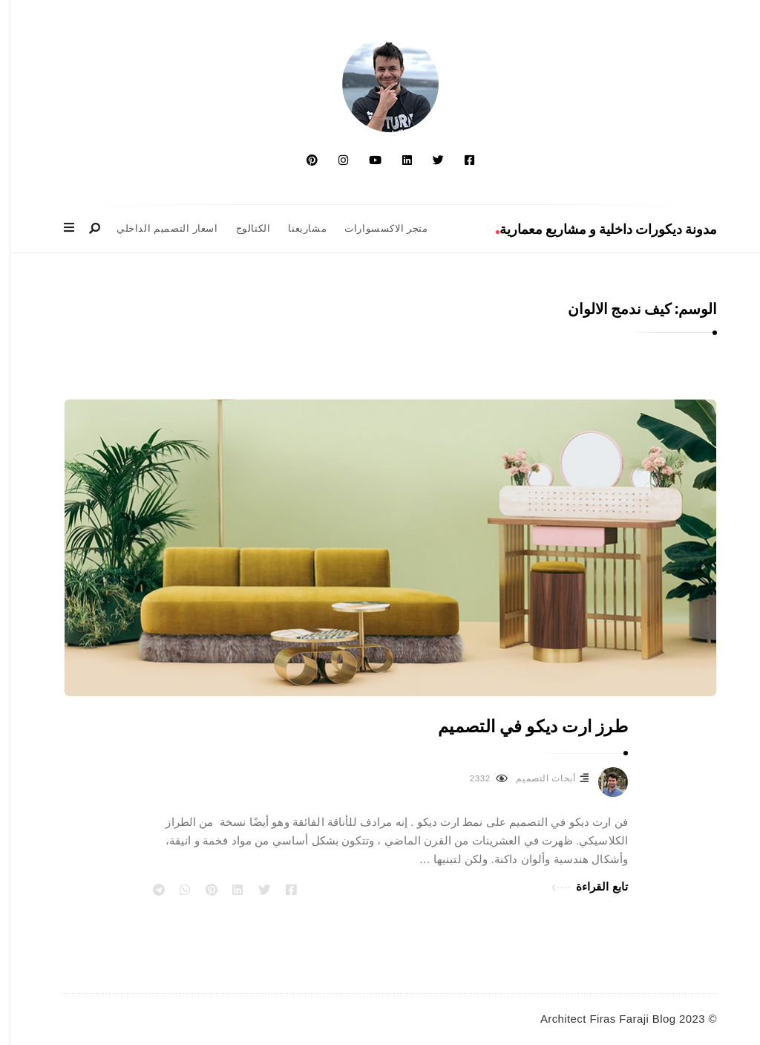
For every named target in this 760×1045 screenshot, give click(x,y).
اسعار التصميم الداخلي (157, 229)
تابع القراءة (579, 885)
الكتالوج (243, 229)
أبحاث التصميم (535, 778)
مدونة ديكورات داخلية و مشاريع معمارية (596, 229)
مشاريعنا (297, 229)
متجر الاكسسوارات (375, 229)
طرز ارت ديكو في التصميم (523, 726)
